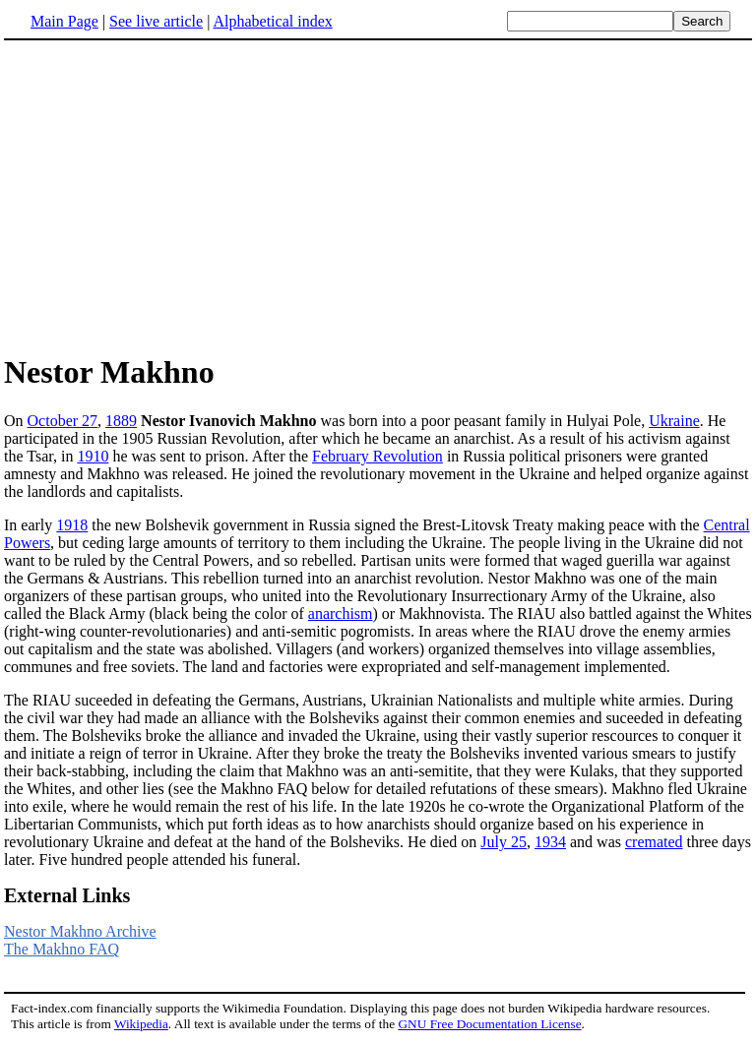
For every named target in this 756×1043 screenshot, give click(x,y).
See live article (156, 21)
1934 (550, 841)
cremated (654, 841)
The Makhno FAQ (61, 949)
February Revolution (377, 456)
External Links (67, 895)
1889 (121, 420)
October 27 (63, 420)
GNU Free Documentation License (489, 1023)
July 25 (503, 841)
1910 (92, 456)
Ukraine (674, 420)
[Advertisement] (378, 196)
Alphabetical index (272, 21)
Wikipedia (141, 1023)
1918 (72, 525)
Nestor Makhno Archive (80, 931)
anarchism (340, 613)
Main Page (64, 21)
